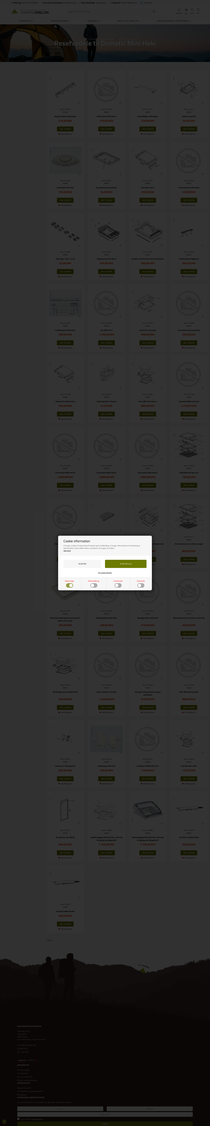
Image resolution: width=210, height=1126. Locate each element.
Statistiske (141, 584)
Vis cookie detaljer (105, 572)
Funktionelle (118, 584)
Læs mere (67, 550)
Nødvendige (69, 584)
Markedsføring (93, 584)
